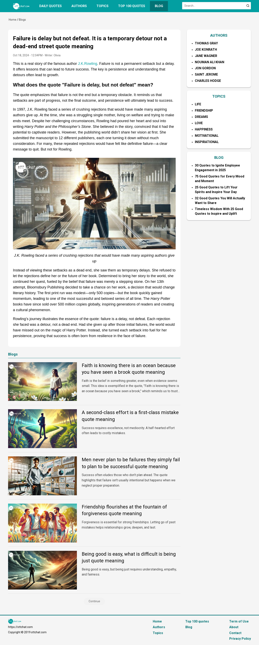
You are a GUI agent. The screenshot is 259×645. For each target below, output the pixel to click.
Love (199, 123)
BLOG (219, 157)
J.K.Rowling (87, 64)
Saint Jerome (206, 74)
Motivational (207, 136)
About (233, 627)
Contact (235, 633)
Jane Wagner (206, 56)
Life (198, 104)
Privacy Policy (240, 639)
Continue (94, 601)
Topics (102, 6)
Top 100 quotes (131, 6)
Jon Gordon (205, 68)
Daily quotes (50, 6)
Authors (79, 6)
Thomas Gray (206, 43)
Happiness (204, 129)
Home (12, 19)
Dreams (201, 117)
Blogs (22, 19)
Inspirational (207, 142)
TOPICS (218, 96)
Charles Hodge (208, 81)
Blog (159, 6)
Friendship (204, 110)
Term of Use (239, 621)
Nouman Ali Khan (209, 62)
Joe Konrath (206, 49)
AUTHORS (218, 35)
